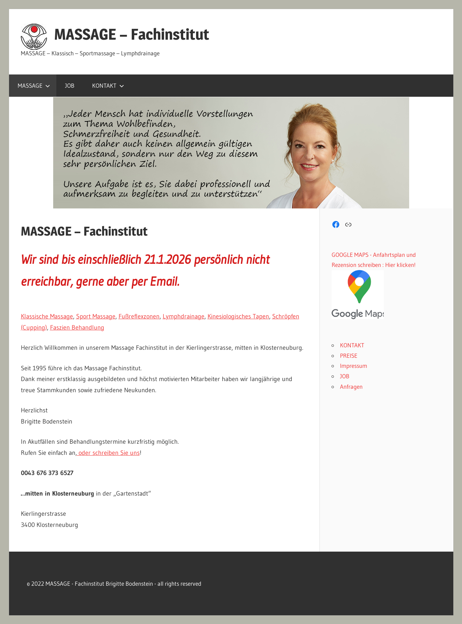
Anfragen (351, 386)
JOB (69, 85)
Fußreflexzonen (139, 316)
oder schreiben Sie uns (108, 453)
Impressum (353, 365)
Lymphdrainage (183, 316)
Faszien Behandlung (77, 327)
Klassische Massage (47, 316)
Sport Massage (95, 316)
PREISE (348, 355)
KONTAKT (108, 85)
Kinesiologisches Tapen (238, 316)
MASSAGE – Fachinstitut (131, 34)
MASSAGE (34, 85)
